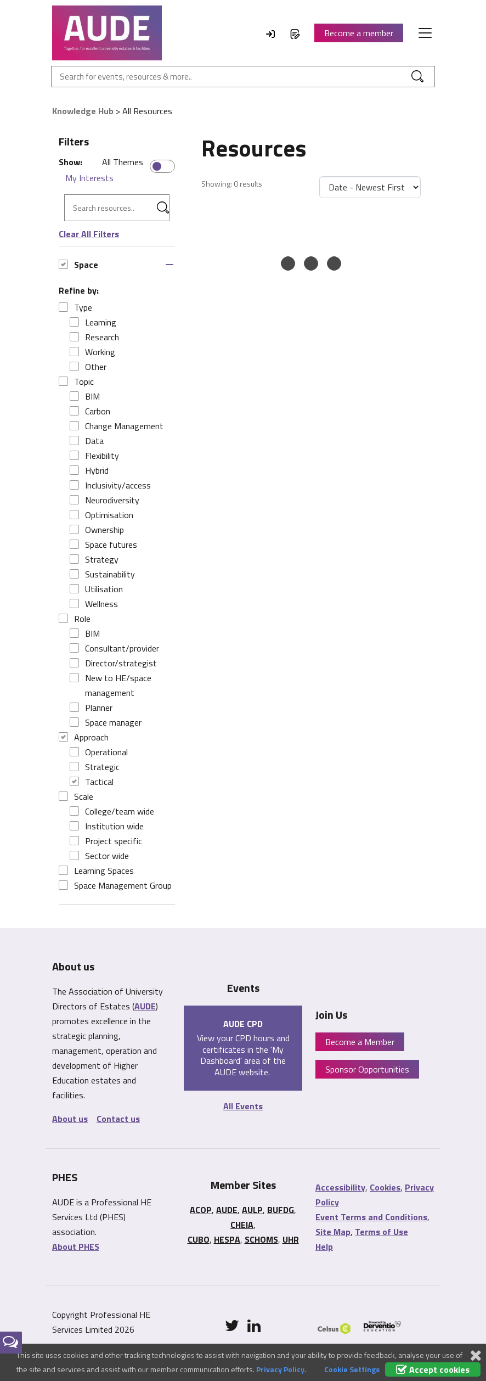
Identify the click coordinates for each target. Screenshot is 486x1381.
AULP (252, 1209)
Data (87, 440)
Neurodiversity (104, 500)
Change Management (116, 426)
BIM (85, 396)
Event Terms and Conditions (371, 1216)
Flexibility (94, 455)
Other (88, 366)
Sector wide (99, 855)
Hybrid (89, 470)
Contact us (118, 1118)
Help (324, 1246)
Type (75, 307)
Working (92, 351)
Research (94, 337)
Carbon (90, 411)
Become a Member (359, 1041)
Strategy (94, 559)
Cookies (385, 1187)
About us (70, 1118)
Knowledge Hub (83, 110)
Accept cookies (433, 1369)
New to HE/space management (110, 685)
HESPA (227, 1239)
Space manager (106, 722)
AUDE (145, 1006)
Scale (76, 796)
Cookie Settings (352, 1369)
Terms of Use (381, 1231)
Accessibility (340, 1187)
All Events (243, 1106)
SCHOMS (261, 1239)
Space (78, 264)
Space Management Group (115, 885)
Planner (91, 707)
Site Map (333, 1231)
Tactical (92, 781)
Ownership (97, 529)
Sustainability (102, 574)
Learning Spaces (96, 870)
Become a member (358, 33)
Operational (99, 752)
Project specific (106, 840)
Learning (93, 322)
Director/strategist (113, 663)
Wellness (94, 603)
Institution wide (107, 826)
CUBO (199, 1239)
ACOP (201, 1209)
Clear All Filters (89, 233)
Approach (84, 737)
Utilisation (96, 589)
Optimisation (101, 514)
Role (75, 618)
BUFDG (280, 1209)
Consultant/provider (114, 648)
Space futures (103, 544)
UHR (290, 1239)
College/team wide (112, 811)
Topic (76, 381)
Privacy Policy (280, 1369)
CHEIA (241, 1224)
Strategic (95, 766)
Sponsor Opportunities (367, 1069)
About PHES (75, 1246)
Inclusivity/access (110, 485)
